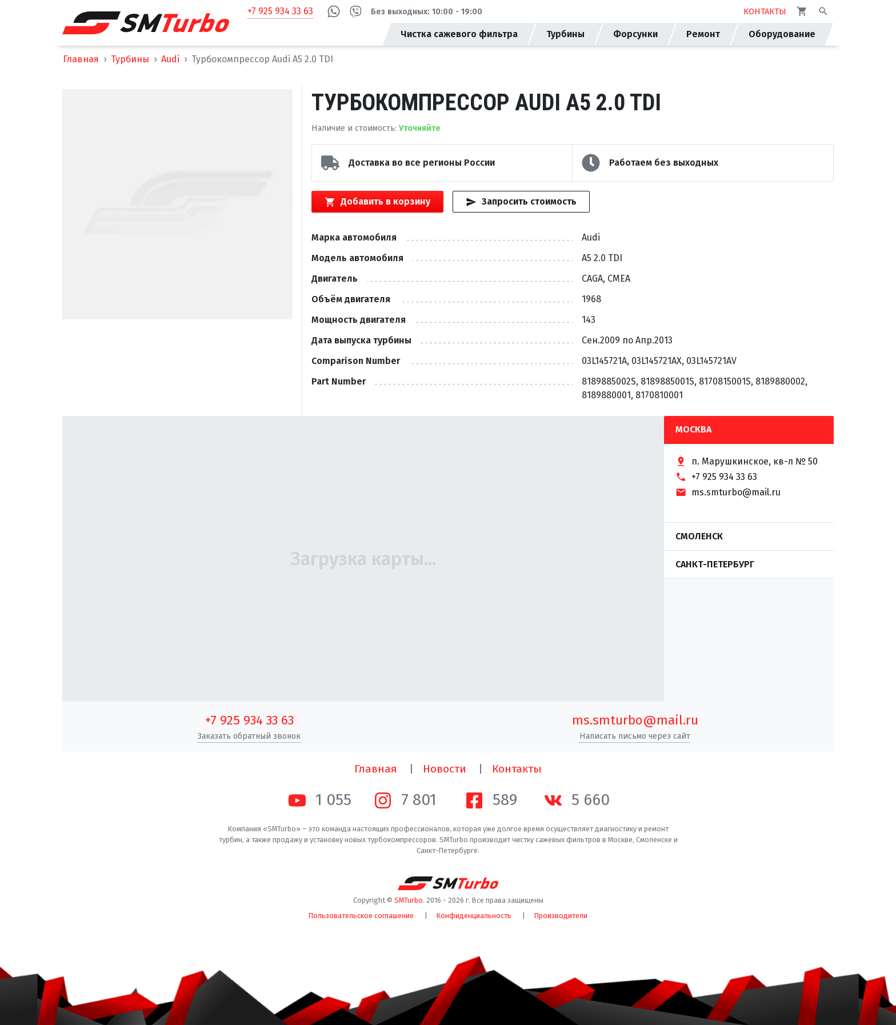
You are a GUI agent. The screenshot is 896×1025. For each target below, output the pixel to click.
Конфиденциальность (474, 915)
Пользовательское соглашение (361, 915)
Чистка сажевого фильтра (459, 34)
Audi (170, 59)
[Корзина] (802, 11)
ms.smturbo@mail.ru (635, 720)
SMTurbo (408, 900)
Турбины (130, 59)
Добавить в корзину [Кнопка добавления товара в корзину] (377, 201)
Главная (81, 59)
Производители (560, 915)
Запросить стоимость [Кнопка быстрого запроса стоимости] (521, 201)
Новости (444, 768)
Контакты (517, 768)
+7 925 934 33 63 (280, 11)
